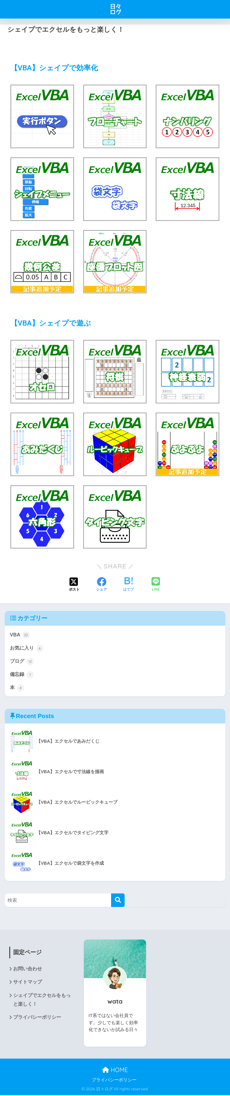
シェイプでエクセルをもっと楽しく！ (42, 1001)
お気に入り (27, 648)
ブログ (22, 661)
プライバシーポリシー (37, 1019)
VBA (20, 634)
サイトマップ (27, 983)
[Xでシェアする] (74, 585)
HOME (115, 1070)
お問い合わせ (27, 969)
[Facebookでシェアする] (101, 585)
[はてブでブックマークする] (128, 585)
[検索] (118, 901)
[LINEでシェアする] (156, 585)
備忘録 (22, 675)
